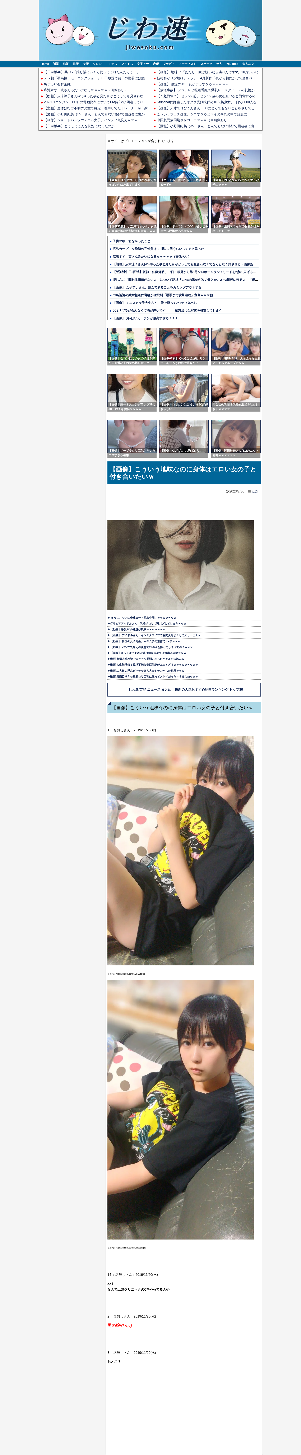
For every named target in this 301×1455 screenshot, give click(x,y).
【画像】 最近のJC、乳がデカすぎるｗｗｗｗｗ (193, 84)
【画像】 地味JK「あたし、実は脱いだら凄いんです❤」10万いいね (207, 72)
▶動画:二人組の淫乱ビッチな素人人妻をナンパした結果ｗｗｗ (145, 670)
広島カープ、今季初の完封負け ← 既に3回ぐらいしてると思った (158, 249)
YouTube (232, 64)
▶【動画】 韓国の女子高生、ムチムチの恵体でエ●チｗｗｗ (143, 641)
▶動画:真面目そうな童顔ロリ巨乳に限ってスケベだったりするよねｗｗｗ (152, 676)
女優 (86, 64)
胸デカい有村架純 (57, 84)
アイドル (127, 64)
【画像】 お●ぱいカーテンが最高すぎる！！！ (145, 318)
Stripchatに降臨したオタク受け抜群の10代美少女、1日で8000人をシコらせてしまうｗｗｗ (225, 102)
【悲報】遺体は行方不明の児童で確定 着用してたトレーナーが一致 (96, 108)
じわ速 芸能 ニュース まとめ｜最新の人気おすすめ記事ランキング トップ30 (186, 689)
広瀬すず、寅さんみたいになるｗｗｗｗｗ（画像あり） (86, 90)
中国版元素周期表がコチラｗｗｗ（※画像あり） (193, 120)
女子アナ (143, 64)
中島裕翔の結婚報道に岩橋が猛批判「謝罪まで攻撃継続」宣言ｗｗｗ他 (163, 295)
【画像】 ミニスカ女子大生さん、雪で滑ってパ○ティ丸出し (155, 303)
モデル (112, 64)
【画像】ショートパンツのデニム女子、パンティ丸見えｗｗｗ (91, 120)
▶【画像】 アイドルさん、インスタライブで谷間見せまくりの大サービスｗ (154, 635)
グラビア (169, 64)
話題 (56, 64)
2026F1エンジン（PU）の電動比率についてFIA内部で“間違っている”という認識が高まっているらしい (121, 102)
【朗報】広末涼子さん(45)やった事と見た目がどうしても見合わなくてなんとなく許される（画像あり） (122, 96)
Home (45, 64)
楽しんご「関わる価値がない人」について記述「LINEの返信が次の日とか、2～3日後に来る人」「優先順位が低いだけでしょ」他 (204, 279)
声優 (156, 64)
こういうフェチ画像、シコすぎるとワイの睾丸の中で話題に (202, 114)
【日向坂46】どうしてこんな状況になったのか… (81, 126)
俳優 (76, 64)
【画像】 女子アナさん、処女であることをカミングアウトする (157, 287)
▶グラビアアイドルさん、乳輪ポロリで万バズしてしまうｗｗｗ (146, 623)
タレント (99, 64)
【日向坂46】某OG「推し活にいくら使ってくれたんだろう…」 (92, 72)
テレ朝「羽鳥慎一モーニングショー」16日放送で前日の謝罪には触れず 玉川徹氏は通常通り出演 (117, 78)
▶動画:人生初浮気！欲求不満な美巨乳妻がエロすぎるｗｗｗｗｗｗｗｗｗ (152, 664)
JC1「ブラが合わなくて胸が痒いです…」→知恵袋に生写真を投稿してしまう (167, 310)
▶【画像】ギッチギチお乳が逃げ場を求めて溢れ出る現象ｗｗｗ (146, 653)
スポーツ (206, 64)
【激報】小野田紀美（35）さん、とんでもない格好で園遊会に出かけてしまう (102, 114)
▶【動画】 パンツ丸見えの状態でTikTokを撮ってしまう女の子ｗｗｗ (150, 647)
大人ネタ (248, 64)
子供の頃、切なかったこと (131, 241)
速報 (66, 64)
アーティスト (187, 64)
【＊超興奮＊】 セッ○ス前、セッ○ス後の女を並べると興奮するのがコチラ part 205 (219, 96)
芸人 (219, 64)
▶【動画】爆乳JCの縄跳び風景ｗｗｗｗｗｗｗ (136, 629)
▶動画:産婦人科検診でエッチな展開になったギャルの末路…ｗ (145, 658)
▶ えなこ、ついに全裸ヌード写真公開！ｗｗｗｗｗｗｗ (141, 617)
